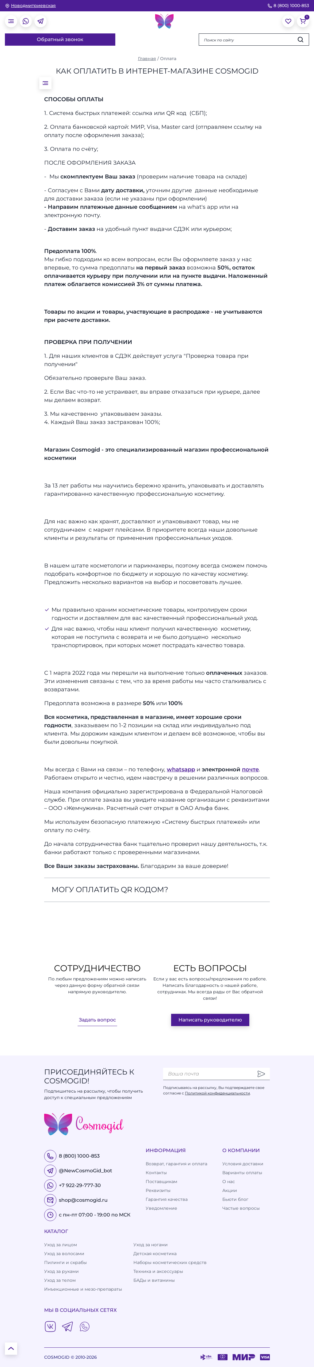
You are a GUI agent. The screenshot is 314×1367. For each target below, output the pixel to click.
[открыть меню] (11, 21)
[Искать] (300, 39)
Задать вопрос (97, 1020)
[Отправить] (261, 1074)
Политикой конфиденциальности (217, 1093)
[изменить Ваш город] (30, 5)
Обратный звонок (60, 39)
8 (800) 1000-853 (288, 5)
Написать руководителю (210, 1020)
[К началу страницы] (11, 1348)
